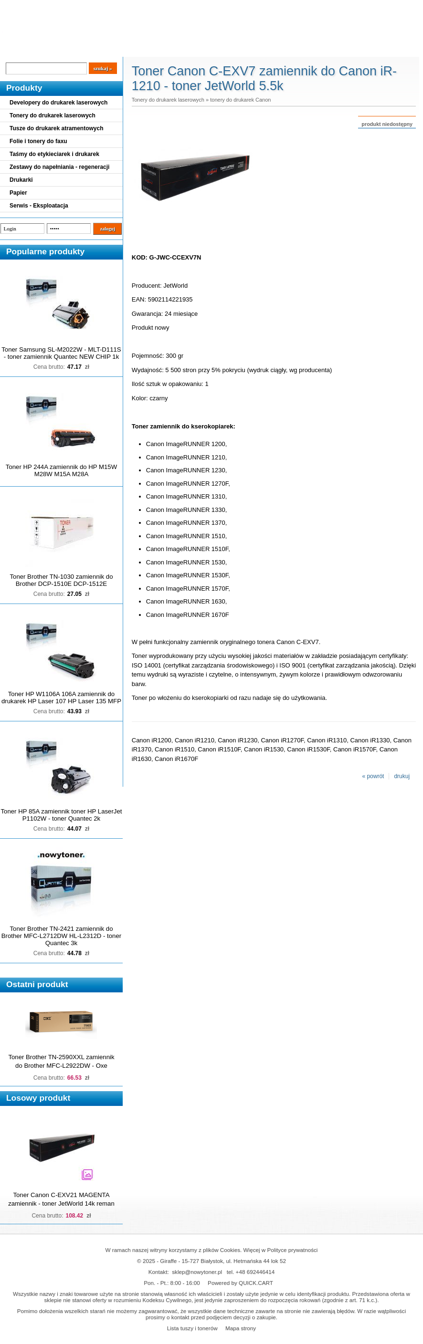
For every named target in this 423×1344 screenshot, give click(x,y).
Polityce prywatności (292, 1250)
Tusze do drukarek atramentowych (57, 128)
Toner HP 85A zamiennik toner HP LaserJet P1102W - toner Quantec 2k (61, 815)
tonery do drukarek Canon (240, 100)
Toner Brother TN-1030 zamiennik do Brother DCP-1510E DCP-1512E (61, 580)
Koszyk (371, 6)
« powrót (373, 776)
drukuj (402, 776)
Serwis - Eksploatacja (39, 205)
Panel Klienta (115, 48)
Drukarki (21, 180)
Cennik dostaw (58, 48)
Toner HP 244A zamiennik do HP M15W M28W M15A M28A (61, 470)
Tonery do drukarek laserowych (52, 115)
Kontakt (161, 48)
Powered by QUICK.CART (240, 1283)
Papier (18, 192)
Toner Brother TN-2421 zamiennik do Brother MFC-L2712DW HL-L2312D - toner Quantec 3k (61, 936)
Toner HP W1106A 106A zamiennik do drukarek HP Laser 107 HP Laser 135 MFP (61, 697)
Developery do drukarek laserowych (58, 102)
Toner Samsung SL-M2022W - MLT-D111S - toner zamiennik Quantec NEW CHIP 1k (61, 353)
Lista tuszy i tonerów (192, 1328)
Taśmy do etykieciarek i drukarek (54, 154)
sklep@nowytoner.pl (197, 1272)
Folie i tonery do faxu (38, 141)
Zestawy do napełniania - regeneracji (59, 167)
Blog (14, 48)
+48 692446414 (255, 1272)
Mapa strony (240, 1328)
